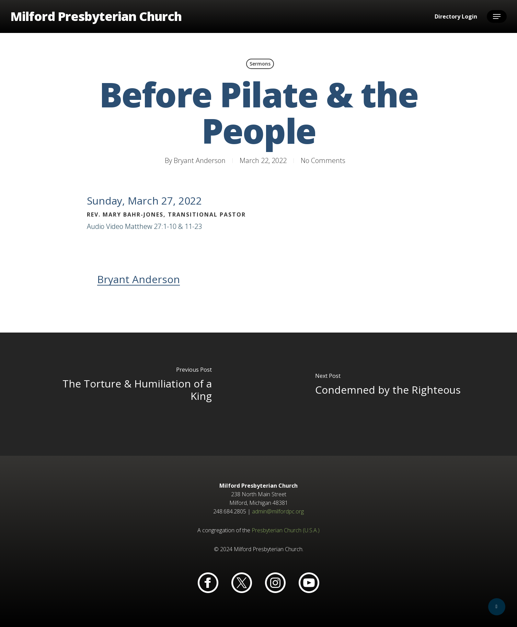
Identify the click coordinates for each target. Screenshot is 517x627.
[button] (497, 16)
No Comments (323, 160)
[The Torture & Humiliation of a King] (129, 394)
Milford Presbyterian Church (96, 16)
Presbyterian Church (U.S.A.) (286, 530)
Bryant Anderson (200, 160)
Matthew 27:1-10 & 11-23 (163, 226)
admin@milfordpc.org (278, 511)
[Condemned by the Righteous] (387, 394)
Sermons (260, 63)
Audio (95, 226)
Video (114, 226)
